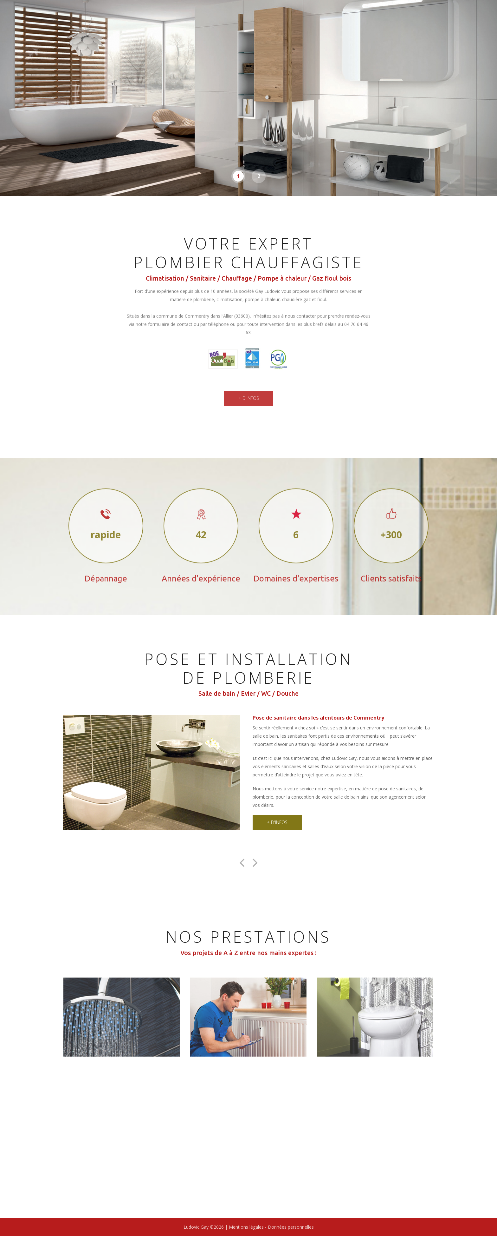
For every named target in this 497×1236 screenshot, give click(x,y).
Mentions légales (247, 1227)
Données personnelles (291, 1227)
